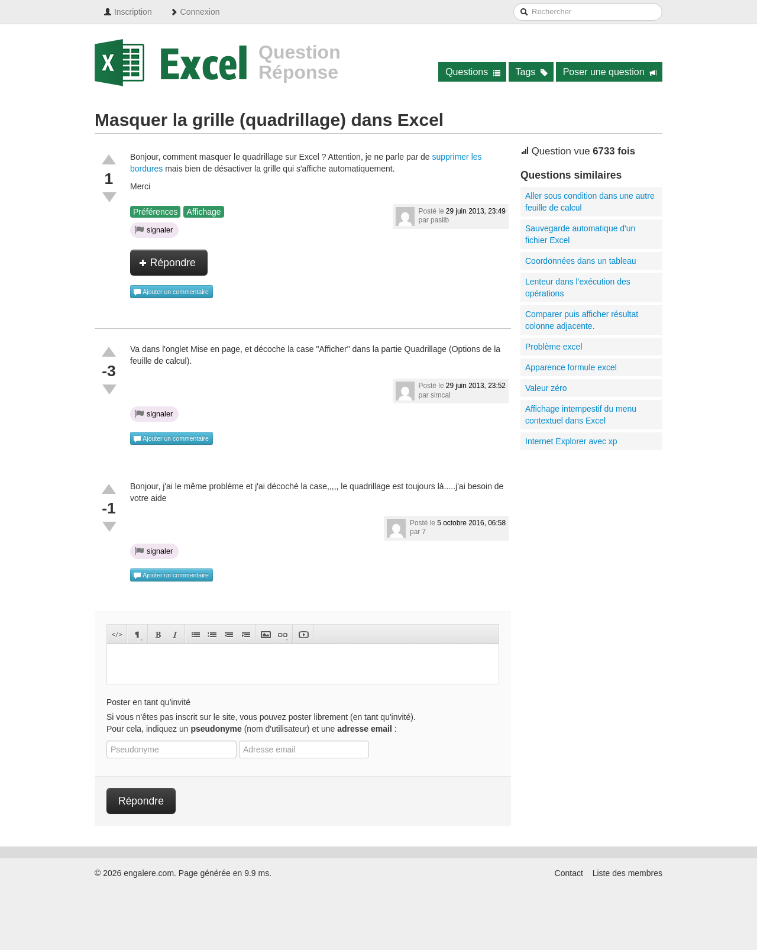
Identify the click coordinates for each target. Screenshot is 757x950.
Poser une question (610, 72)
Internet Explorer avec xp (571, 441)
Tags (532, 72)
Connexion (195, 12)
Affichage (203, 212)
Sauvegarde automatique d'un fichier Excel (580, 234)
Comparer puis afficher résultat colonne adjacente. (581, 320)
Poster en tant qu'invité (148, 702)
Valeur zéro (546, 388)
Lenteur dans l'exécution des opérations (577, 287)
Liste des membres (627, 873)
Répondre (167, 263)
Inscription (127, 12)
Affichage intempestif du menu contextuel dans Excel (580, 414)
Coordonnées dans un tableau (580, 261)
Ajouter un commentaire (171, 292)
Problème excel (554, 346)
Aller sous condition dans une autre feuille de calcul (590, 201)
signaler (154, 229)
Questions (472, 72)
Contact (569, 873)
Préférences (155, 212)
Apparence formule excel (571, 367)
